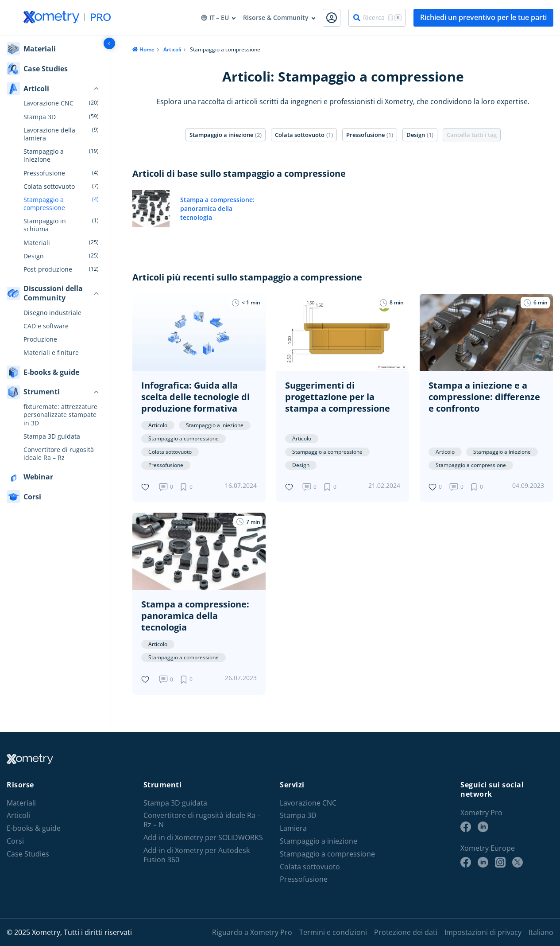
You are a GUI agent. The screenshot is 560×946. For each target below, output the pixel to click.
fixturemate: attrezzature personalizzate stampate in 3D (60, 415)
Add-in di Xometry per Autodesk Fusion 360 (196, 855)
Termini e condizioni (333, 932)
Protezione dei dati (405, 932)
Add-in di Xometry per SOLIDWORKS (203, 837)
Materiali (36, 243)
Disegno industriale (52, 313)
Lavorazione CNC (48, 103)
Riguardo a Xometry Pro (252, 932)
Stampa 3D (39, 117)
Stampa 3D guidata (51, 436)
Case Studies (28, 854)
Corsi (15, 841)
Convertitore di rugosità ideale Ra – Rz (58, 454)
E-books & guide (34, 828)
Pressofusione (44, 173)
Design (33, 256)
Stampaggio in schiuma (44, 225)
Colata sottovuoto (49, 187)
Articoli (172, 49)
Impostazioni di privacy (482, 932)
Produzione (40, 339)
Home (146, 49)
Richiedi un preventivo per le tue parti (483, 17)
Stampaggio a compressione (44, 204)
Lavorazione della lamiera (49, 134)
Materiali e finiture (51, 353)
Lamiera (293, 828)
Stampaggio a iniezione (43, 156)
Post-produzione (47, 269)
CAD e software (46, 326)
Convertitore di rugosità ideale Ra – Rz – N (202, 820)
